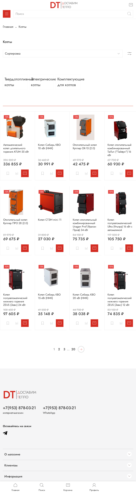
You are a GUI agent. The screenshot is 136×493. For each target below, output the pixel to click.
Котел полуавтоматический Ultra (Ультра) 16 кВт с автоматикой (120, 225)
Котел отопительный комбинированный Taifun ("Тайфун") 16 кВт (119, 150)
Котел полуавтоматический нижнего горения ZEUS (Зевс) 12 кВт (120, 300)
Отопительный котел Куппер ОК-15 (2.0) (85, 146)
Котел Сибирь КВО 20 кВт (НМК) (84, 296)
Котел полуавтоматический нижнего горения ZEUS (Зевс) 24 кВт (15, 300)
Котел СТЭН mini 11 (49, 220)
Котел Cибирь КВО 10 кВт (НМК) (49, 146)
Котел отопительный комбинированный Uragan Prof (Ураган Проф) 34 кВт (85, 225)
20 (73, 349)
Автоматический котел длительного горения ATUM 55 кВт (16, 148)
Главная (8, 27)
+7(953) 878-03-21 (19, 408)
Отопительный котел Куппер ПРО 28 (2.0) (15, 221)
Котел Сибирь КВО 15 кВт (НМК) (49, 296)
